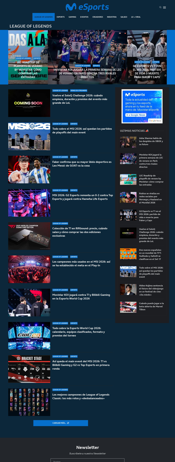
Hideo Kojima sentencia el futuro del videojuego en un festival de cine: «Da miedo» (151, 290)
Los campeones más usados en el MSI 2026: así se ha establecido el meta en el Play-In (81, 265)
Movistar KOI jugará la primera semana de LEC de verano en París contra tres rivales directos (87, 73)
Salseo (124, 17)
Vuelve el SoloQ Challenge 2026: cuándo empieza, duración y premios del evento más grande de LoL (79, 99)
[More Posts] (60, 423)
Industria (111, 17)
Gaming (72, 17)
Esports (61, 17)
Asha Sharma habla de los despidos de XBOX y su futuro (151, 141)
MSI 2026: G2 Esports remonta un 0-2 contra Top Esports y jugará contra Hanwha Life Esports (82, 197)
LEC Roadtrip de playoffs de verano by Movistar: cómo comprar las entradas (28, 70)
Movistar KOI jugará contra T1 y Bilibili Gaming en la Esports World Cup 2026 (81, 302)
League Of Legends (43, 17)
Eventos (84, 17)
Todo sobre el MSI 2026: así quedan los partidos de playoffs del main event (82, 130)
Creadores (97, 17)
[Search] (160, 7)
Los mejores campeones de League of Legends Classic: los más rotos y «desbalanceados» (80, 396)
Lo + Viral (136, 17)
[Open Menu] (164, 7)
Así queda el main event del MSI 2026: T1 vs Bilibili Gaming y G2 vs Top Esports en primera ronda (81, 366)
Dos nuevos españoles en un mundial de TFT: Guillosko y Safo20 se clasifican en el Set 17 (150, 254)
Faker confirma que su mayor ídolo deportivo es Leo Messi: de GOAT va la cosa (81, 163)
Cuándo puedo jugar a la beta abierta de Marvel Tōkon (151, 306)
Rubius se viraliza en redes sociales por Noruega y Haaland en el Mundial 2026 (150, 198)
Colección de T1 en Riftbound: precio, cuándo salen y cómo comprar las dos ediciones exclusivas (79, 232)
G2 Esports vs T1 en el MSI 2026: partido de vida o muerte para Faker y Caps (147, 71)
